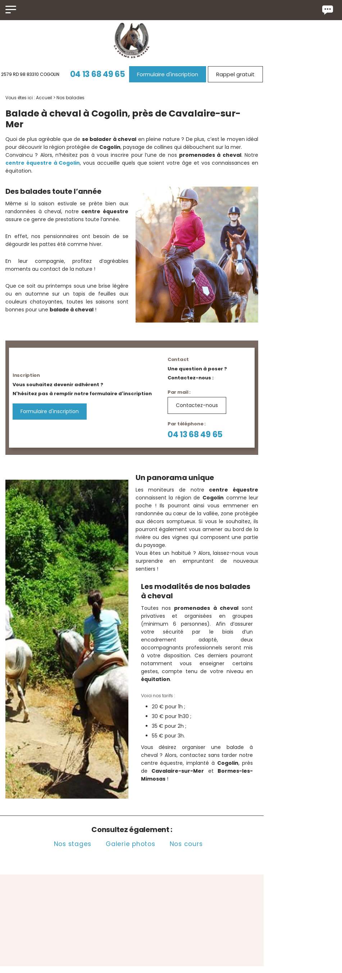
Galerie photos (144, 785)
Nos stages (86, 785)
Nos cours (199, 785)
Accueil (44, 98)
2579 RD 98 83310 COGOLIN (44, 74)
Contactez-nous (215, 386)
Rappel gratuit (249, 74)
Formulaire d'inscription (181, 74)
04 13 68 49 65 (111, 74)
